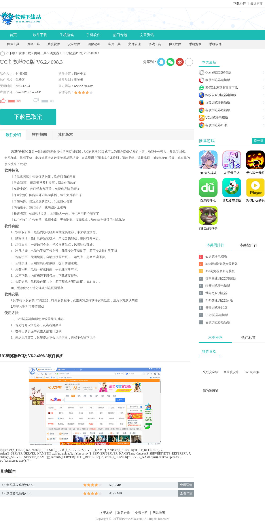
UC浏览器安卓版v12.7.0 (18, 485)
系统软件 (53, 44)
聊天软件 (175, 44)
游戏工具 (155, 44)
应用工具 (114, 44)
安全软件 (74, 44)
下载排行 (239, 3)
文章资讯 (147, 35)
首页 (13, 35)
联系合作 (123, 513)
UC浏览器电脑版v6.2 (16, 493)
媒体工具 (13, 44)
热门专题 (120, 35)
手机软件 (93, 35)
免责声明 (141, 513)
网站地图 (159, 513)
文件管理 (135, 44)
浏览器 (54, 53)
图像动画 (94, 44)
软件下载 (40, 35)
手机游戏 (67, 35)
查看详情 (186, 485)
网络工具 (33, 44)
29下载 (10, 53)
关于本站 (106, 513)
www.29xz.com (83, 86)
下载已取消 (28, 117)
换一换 (258, 140)
